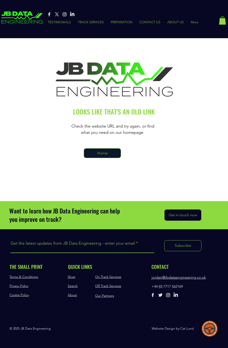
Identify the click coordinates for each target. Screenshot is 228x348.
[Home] (102, 153)
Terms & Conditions (24, 277)
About (72, 295)
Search (73, 286)
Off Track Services (108, 286)
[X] (57, 14)
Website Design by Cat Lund (173, 328)
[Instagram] (64, 14)
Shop (71, 277)
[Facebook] (49, 14)
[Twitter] (160, 295)
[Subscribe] (182, 245)
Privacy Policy (19, 286)
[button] (222, 20)
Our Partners (104, 296)
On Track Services (108, 277)
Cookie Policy (19, 295)
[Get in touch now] (182, 215)
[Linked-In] (72, 14)
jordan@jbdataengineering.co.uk (178, 277)
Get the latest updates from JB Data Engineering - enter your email (72, 243)
